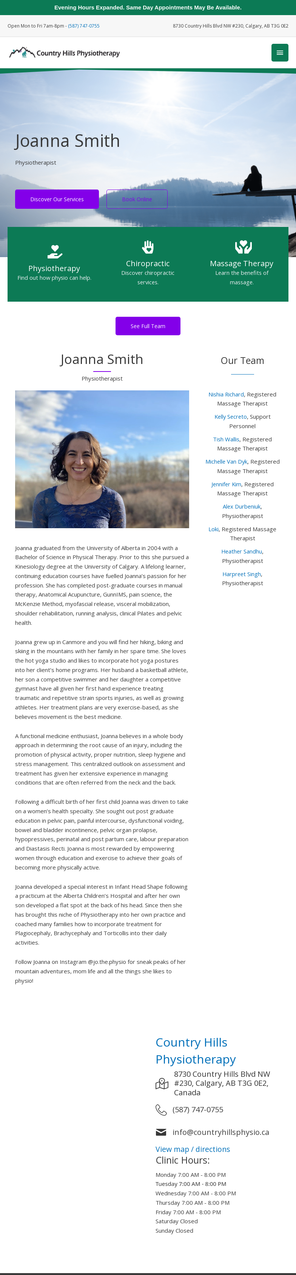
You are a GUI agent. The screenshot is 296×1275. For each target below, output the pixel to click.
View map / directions (194, 1151)
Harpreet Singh (242, 576)
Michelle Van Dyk (226, 463)
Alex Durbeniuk (241, 508)
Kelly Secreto (230, 418)
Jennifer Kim (226, 486)
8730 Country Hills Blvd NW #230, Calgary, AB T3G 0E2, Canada (222, 1085)
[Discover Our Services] (57, 201)
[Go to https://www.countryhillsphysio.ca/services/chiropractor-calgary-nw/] (148, 268)
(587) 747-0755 (84, 25)
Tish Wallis (226, 441)
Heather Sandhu (242, 553)
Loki (213, 531)
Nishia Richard (226, 396)
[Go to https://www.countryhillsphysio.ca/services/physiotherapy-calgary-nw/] (54, 268)
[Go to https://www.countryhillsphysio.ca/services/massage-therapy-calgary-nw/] (242, 268)
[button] (148, 328)
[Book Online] (137, 201)
